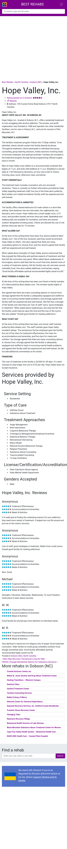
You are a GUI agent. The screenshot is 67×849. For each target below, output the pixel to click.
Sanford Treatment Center (18, 689)
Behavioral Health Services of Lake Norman (25, 723)
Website (12, 101)
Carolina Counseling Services (19, 693)
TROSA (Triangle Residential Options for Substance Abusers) (30, 662)
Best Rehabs (32, 4)
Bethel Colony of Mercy (17, 697)
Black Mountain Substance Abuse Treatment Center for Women (34, 727)
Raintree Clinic (13, 684)
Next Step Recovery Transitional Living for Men (23, 659)
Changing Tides (13, 714)
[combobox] (33, 11)
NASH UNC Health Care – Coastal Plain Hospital (27, 736)
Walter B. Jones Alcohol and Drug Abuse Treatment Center (32, 676)
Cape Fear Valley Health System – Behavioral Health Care (31, 732)
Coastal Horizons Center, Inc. (19, 671)
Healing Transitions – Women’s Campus (24, 680)
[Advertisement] (29, 46)
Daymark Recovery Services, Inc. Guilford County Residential (33, 706)
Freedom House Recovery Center (21, 710)
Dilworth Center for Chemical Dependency (25, 701)
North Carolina (21, 82)
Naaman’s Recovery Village (18, 719)
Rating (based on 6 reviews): (24, 98)
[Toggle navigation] (61, 4)
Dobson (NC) (36, 82)
